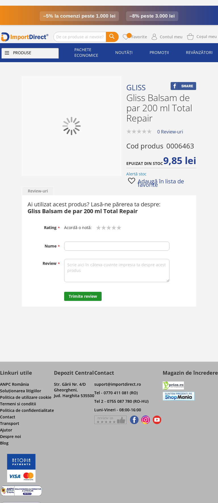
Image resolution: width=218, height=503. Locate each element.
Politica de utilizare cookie (25, 397)
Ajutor (6, 430)
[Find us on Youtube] (157, 420)
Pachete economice (86, 52)
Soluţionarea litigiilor (20, 390)
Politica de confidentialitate (27, 410)
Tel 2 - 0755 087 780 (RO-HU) (121, 401)
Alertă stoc (136, 174)
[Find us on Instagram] (145, 420)
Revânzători (199, 52)
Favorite (137, 36)
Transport (9, 423)
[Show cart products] (207, 36)
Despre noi (10, 436)
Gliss (136, 87)
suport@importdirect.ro (117, 384)
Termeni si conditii (18, 403)
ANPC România (14, 384)
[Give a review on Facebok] (110, 420)
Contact (7, 417)
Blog (4, 443)
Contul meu (171, 36)
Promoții (159, 52)
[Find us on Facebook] (133, 420)
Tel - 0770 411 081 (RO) (116, 392)
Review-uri (38, 191)
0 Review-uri (170, 132)
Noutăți (124, 52)
